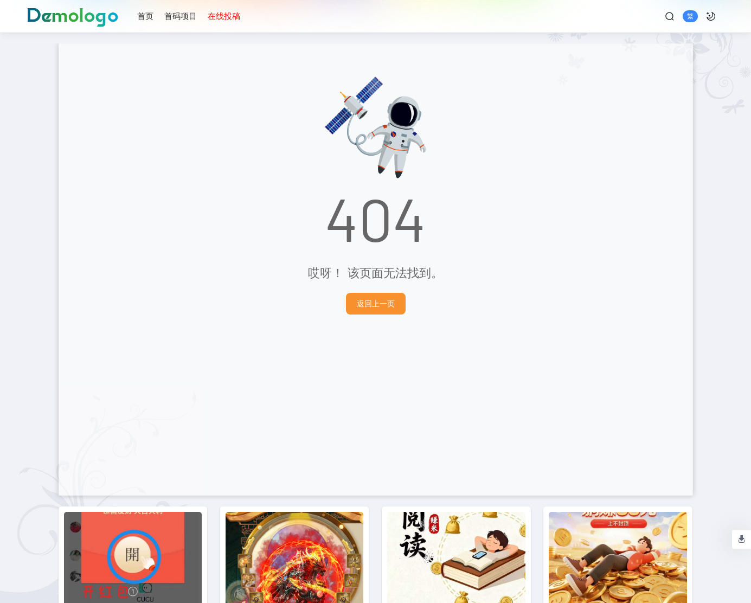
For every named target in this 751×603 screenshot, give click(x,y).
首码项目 (180, 15)
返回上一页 (376, 303)
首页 (145, 15)
